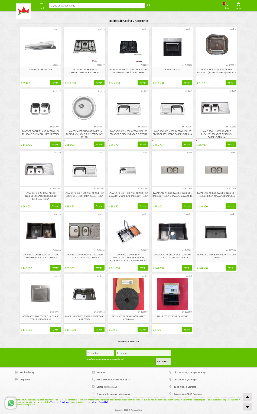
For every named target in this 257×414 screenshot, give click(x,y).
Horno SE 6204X (172, 69)
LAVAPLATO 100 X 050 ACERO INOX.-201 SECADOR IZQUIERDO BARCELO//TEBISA (128, 194)
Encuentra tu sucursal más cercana (111, 394)
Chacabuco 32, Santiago (183, 379)
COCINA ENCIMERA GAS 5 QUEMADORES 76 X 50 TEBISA (85, 71)
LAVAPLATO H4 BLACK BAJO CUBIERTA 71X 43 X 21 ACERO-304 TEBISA (172, 256)
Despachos (22, 379)
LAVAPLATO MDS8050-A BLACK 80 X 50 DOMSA (216, 256)
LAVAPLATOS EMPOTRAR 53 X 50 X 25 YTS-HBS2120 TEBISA (40, 318)
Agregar (55, 82)
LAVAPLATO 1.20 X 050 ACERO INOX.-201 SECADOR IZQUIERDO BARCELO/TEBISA (41, 195)
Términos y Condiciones (60, 402)
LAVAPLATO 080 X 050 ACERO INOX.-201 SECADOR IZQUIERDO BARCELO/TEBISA (172, 133)
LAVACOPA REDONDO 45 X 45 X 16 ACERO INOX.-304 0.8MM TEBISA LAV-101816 (84, 134)
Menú (42, 5)
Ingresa (238, 5)
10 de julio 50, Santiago (182, 386)
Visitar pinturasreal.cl (104, 386)
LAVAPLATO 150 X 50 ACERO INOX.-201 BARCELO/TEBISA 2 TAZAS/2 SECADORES (172, 194)
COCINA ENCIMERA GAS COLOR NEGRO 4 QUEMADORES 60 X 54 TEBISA (128, 71)
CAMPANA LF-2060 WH (40, 69)
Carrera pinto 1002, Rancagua (185, 394)
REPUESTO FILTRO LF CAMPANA (172, 316)
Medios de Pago (24, 372)
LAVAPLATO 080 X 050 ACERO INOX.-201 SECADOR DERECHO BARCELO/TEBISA (128, 133)
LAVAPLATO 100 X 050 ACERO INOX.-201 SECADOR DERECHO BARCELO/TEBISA (84, 194)
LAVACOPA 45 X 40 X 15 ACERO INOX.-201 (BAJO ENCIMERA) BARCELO (216, 71)
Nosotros (99, 372)
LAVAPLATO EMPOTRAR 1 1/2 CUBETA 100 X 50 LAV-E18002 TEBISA (84, 256)
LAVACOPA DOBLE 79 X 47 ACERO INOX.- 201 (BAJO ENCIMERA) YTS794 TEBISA (41, 133)
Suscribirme (163, 361)
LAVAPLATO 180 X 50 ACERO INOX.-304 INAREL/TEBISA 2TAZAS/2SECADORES (216, 194)
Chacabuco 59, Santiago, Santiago (187, 372)
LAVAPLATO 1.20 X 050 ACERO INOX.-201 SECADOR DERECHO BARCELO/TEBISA (216, 134)
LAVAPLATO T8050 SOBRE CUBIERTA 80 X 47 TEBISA (84, 318)
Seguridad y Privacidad (98, 402)
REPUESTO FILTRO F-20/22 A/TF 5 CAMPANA (128, 318)
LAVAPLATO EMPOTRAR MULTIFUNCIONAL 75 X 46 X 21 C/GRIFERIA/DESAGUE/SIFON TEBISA (128, 257)
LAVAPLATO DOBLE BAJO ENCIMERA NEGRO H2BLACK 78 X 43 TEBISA (40, 256)
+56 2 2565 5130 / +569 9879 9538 (111, 379)
